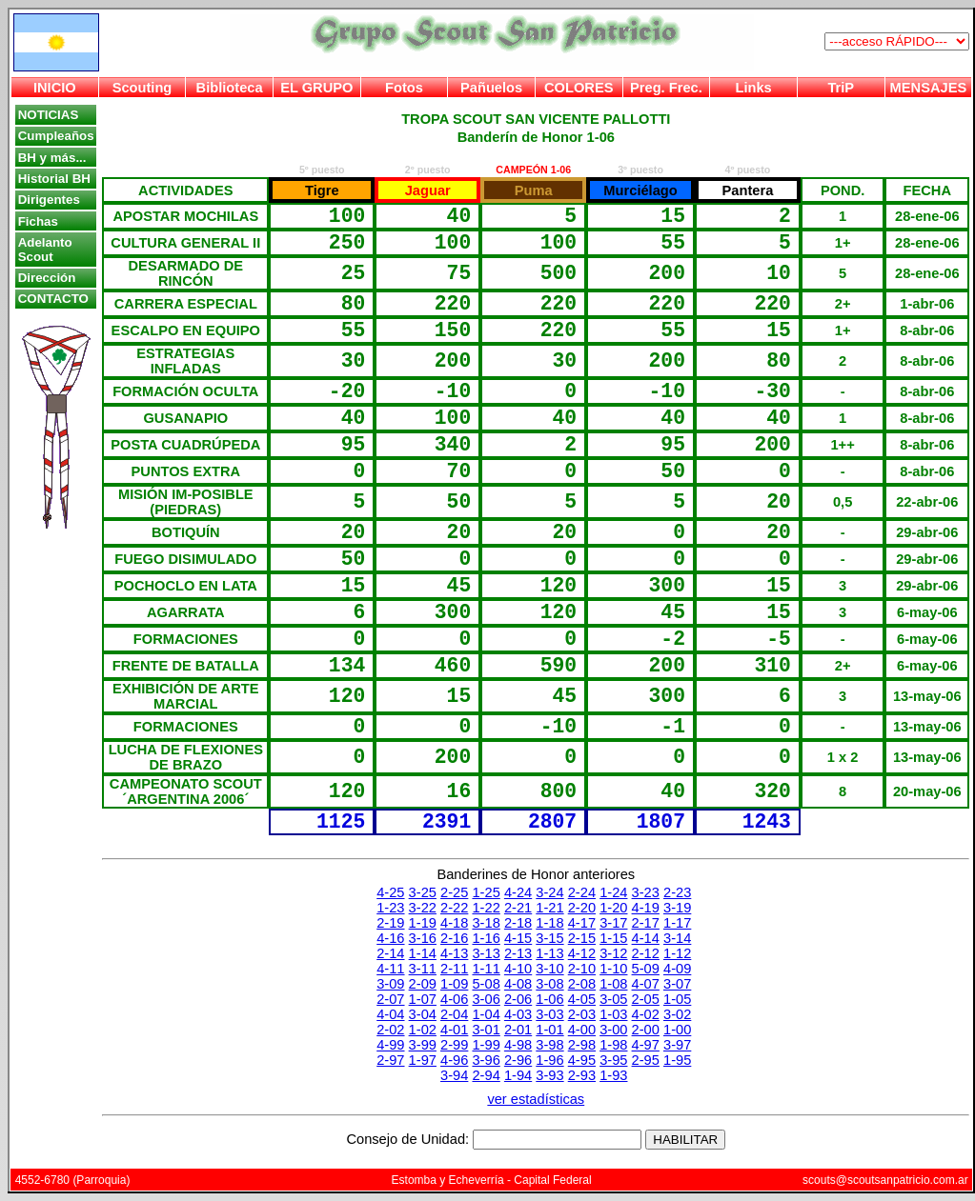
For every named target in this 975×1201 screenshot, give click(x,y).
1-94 (518, 1075)
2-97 (390, 1060)
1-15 (613, 938)
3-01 (485, 1029)
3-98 (549, 1044)
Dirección (47, 277)
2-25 (454, 892)
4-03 (518, 1014)
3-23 (646, 892)
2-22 (454, 907)
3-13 (485, 953)
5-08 (485, 983)
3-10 (549, 968)
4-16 (390, 938)
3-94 (454, 1075)
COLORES (578, 87)
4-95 (582, 1060)
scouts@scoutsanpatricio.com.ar (885, 1180)
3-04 (423, 1014)
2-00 (646, 1029)
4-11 (390, 968)
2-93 (582, 1075)
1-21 (549, 907)
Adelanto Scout (45, 249)
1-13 (549, 953)
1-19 (423, 923)
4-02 (646, 1014)
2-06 (518, 999)
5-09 (646, 968)
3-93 (549, 1075)
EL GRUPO (316, 87)
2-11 (454, 968)
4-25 (390, 892)
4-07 (646, 983)
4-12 (582, 953)
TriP (840, 87)
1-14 (423, 953)
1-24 (613, 892)
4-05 (582, 999)
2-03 (582, 1014)
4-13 (454, 953)
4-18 (454, 923)
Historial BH (54, 178)
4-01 (454, 1029)
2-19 (390, 923)
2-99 (454, 1044)
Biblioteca (229, 87)
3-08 (549, 983)
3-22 (423, 907)
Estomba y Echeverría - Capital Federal (492, 1180)
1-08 (613, 983)
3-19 (677, 907)
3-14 (677, 938)
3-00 (613, 1029)
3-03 (549, 1014)
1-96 (549, 1060)
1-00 (677, 1029)
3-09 (390, 983)
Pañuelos (491, 87)
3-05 (613, 999)
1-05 (677, 999)
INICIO (54, 87)
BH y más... (52, 157)
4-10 (518, 968)
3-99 (423, 1044)
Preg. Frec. (666, 87)
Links (753, 87)
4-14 (646, 938)
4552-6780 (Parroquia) (73, 1180)
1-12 (677, 953)
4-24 (518, 892)
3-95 (613, 1060)
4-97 (646, 1044)
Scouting (142, 87)
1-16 (485, 938)
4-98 (518, 1044)
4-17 (582, 923)
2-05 (646, 999)
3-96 (485, 1060)
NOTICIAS (48, 115)
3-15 (549, 938)
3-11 (423, 968)
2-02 (390, 1029)
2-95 (646, 1060)
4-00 (582, 1029)
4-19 (646, 907)
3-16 (423, 938)
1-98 (613, 1044)
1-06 (549, 999)
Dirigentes (49, 199)
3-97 (677, 1044)
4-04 (390, 1014)
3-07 (677, 983)
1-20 (613, 907)
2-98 (582, 1044)
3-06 (485, 999)
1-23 (390, 907)
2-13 (518, 953)
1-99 (485, 1044)
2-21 (518, 907)
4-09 (677, 968)
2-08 (582, 983)
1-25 (485, 892)
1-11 (485, 968)
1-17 (677, 923)
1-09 (454, 983)
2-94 (485, 1075)
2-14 (390, 953)
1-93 (613, 1075)
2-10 (582, 968)
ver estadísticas (535, 1099)
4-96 (454, 1060)
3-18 (485, 923)
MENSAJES (928, 87)
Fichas (38, 221)
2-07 (390, 999)
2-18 (518, 923)
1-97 (423, 1060)
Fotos (404, 87)
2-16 (454, 938)
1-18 (549, 923)
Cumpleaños (56, 136)
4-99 (390, 1044)
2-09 (423, 983)
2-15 (582, 938)
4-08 (518, 983)
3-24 (549, 892)
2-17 (646, 923)
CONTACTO (53, 298)
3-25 (423, 892)
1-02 (423, 1029)
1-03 (613, 1014)
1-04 (485, 1014)
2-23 (677, 892)
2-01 (518, 1029)
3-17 (613, 923)
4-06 (454, 999)
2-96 (518, 1060)
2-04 (454, 1014)
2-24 (582, 892)
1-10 (613, 968)
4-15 (518, 938)
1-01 (549, 1029)
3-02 (677, 1014)
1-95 (677, 1060)
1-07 (423, 999)
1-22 (485, 907)
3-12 (613, 953)
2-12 (646, 953)
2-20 (582, 907)
